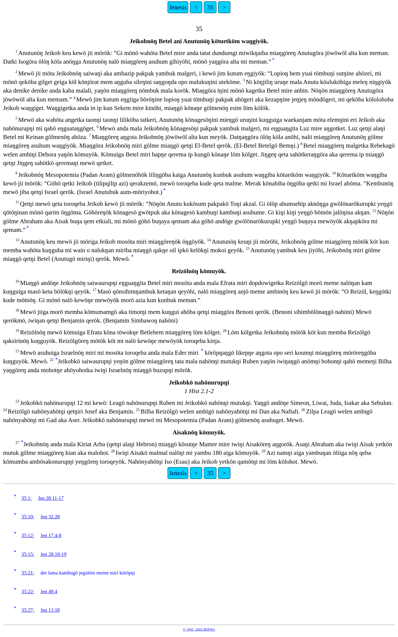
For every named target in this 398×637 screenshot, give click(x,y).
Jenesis (178, 7)
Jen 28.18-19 (53, 554)
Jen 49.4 (49, 591)
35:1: (26, 498)
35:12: (27, 535)
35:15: (27, 554)
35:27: (27, 610)
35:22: (27, 591)
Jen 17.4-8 (51, 535)
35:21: (27, 573)
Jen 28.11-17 (51, 498)
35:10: (27, 516)
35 (210, 7)
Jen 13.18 (50, 610)
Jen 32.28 (50, 516)
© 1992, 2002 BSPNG (199, 629)
